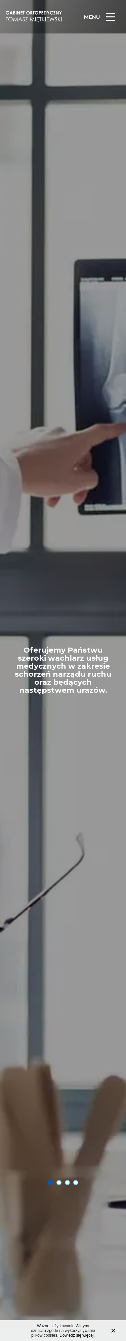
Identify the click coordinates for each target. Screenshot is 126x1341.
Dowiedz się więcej (76, 1337)
